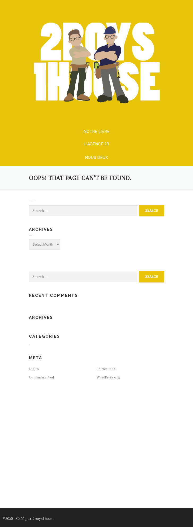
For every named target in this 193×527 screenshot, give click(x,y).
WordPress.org (108, 377)
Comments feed (41, 377)
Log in (34, 369)
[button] (96, 132)
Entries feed (106, 369)
